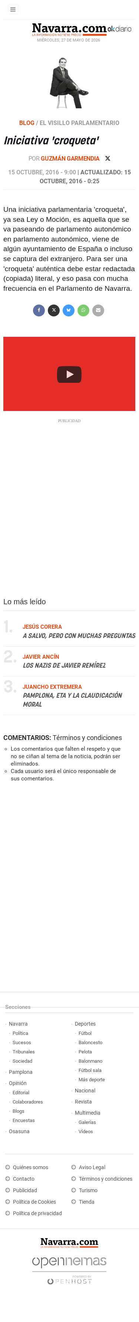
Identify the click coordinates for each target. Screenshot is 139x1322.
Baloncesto (90, 1042)
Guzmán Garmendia (71, 158)
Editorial (21, 1092)
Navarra (18, 1024)
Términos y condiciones (87, 737)
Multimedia (87, 1113)
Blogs (18, 1111)
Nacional (85, 1091)
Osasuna (19, 1131)
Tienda (87, 1202)
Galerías (87, 1122)
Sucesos (22, 1042)
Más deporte (92, 1079)
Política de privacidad (37, 1213)
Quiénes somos (30, 1167)
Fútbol (85, 1033)
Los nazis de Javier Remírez (64, 666)
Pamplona (21, 1072)
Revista (83, 1102)
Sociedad (22, 1061)
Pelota (85, 1052)
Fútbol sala (90, 1070)
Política (20, 1033)
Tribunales (24, 1052)
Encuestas (24, 1120)
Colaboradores (28, 1102)
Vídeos (86, 1131)
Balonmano (90, 1061)
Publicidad (25, 1190)
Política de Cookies (34, 1202)
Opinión (18, 1083)
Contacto (23, 1179)
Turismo (88, 1190)
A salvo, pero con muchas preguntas (79, 636)
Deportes (85, 1024)
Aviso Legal (92, 1167)
